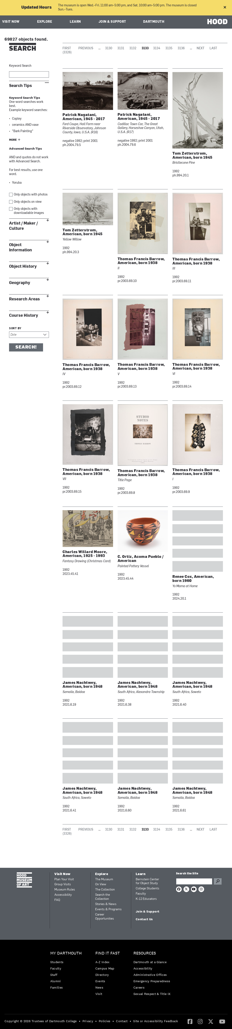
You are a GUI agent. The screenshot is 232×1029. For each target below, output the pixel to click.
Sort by (15, 328)
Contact (122, 1021)
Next (200, 48)
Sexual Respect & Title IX (152, 994)
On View (100, 884)
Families (56, 987)
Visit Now (10, 22)
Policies (104, 1021)
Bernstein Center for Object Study (147, 881)
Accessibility (63, 895)
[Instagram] (200, 1021)
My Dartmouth (66, 953)
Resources (144, 953)
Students (56, 962)
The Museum (104, 879)
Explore (44, 22)
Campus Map (104, 968)
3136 (181, 48)
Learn (75, 22)
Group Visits (62, 884)
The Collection (105, 889)
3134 (156, 48)
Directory (102, 975)
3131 (120, 48)
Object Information (20, 247)
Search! (26, 347)
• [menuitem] (79, 1021)
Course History (23, 315)
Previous (85, 48)
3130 (108, 48)
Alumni (55, 981)
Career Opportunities (104, 916)
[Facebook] (190, 1021)
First (67, 48)
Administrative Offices (150, 975)
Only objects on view (28, 202)
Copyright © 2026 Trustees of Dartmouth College (41, 1021)
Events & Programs (108, 909)
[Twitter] (210, 1021)
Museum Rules (64, 889)
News (99, 987)
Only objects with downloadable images (29, 211)
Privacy (87, 1021)
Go (218, 881)
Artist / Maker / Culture (23, 226)
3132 (132, 48)
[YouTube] (222, 1021)
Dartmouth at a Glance (150, 962)
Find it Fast (107, 953)
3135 (168, 48)
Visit (98, 994)
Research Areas (24, 299)
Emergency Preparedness (151, 981)
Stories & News (105, 904)
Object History (23, 266)
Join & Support (112, 22)
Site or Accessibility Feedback (155, 1021)
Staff (54, 975)
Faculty (141, 893)
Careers (139, 987)
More (13, 140)
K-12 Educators (146, 899)
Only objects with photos (31, 194)
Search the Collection (102, 897)
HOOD (217, 21)
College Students (147, 888)
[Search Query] (194, 881)
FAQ (57, 900)
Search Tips (20, 85)
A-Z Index (102, 962)
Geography (19, 282)
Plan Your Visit (64, 879)
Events (100, 981)
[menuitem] (67, 971)
